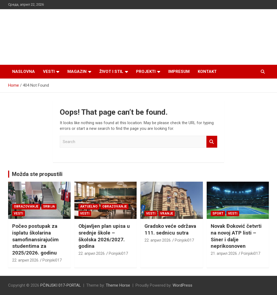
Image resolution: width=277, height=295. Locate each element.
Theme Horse (118, 285)
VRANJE (166, 213)
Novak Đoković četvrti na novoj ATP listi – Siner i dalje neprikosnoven (236, 236)
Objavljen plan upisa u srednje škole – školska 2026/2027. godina (104, 236)
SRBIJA (49, 206)
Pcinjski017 (52, 260)
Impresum (179, 71)
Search (211, 142)
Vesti (49, 71)
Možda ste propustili (37, 174)
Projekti (146, 71)
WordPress (182, 285)
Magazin (77, 71)
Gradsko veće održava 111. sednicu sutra (170, 229)
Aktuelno (89, 206)
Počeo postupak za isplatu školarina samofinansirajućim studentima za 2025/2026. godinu (35, 239)
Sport (217, 213)
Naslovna (23, 71)
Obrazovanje (26, 206)
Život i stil (111, 71)
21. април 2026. (224, 253)
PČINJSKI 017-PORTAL (60, 285)
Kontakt (207, 71)
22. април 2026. (25, 260)
